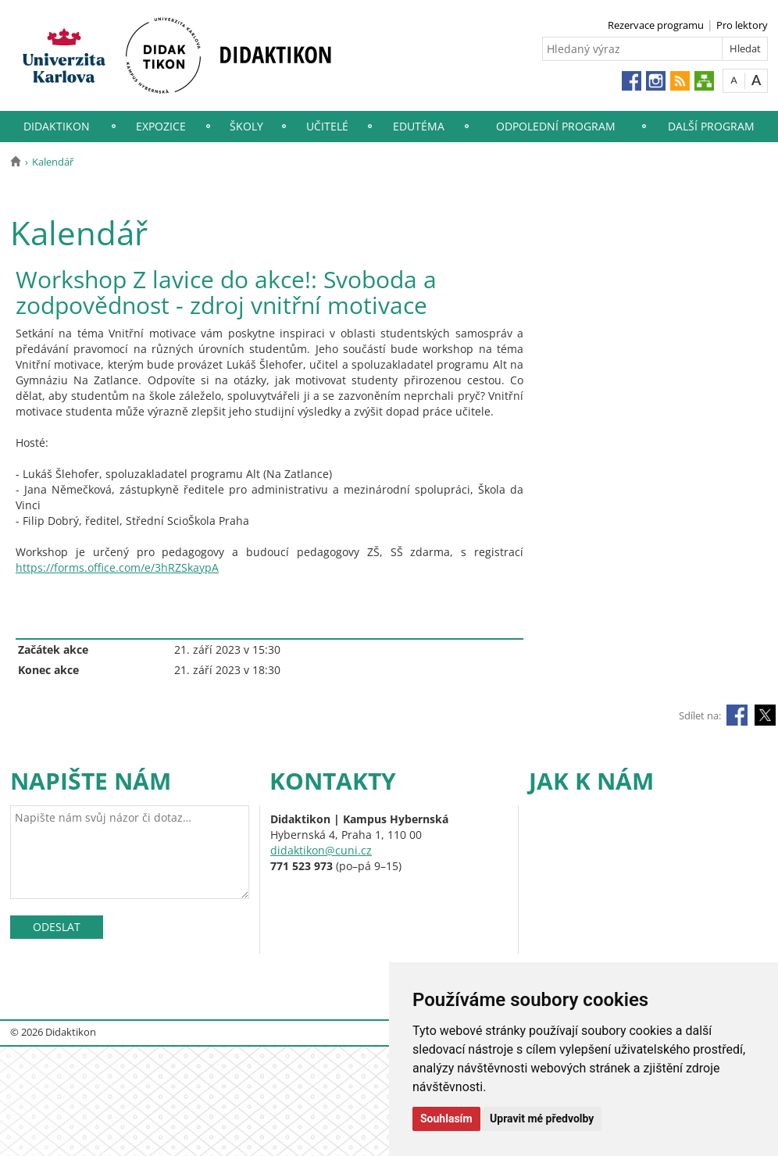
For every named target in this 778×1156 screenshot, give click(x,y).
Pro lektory (742, 25)
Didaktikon (56, 126)
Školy (246, 126)
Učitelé (327, 126)
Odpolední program (556, 126)
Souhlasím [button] (446, 1118)
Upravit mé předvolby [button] (542, 1118)
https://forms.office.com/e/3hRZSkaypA (117, 567)
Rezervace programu (656, 25)
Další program (711, 126)
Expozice (161, 126)
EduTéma (418, 126)
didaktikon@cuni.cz (321, 850)
